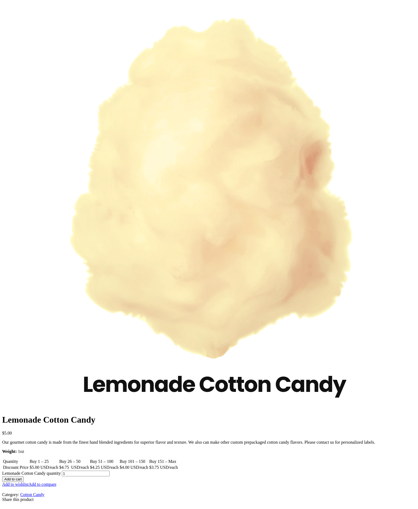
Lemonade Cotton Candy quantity (31, 473)
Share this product (17, 499)
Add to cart (13, 479)
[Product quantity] (86, 473)
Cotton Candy (32, 494)
